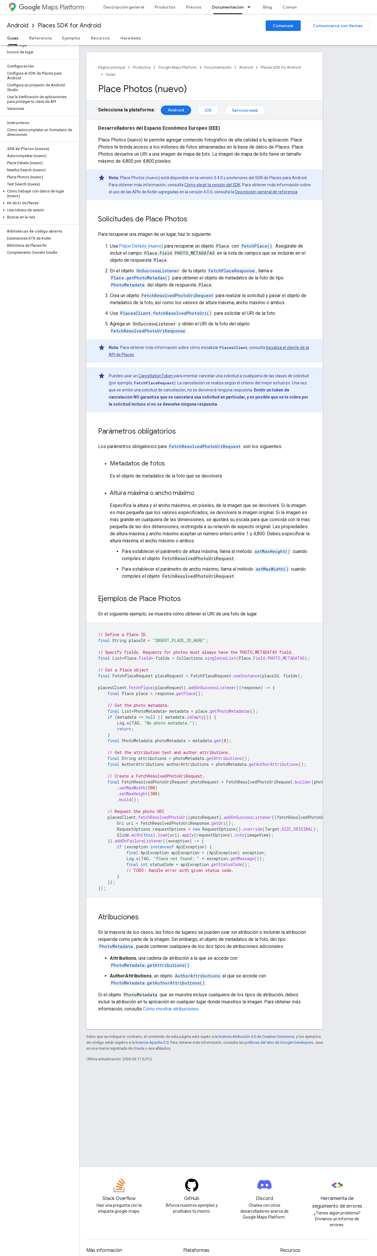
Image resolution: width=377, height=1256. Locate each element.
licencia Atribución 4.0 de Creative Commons (256, 1036)
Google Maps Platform (177, 67)
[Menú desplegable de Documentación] (251, 7)
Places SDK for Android (69, 25)
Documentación (218, 67)
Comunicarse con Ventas (338, 25)
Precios (193, 7)
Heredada (130, 38)
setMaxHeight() (272, 551)
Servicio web (245, 110)
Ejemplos (71, 38)
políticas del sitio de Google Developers (279, 1042)
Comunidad (293, 7)
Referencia (40, 38)
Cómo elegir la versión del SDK (212, 184)
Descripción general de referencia (266, 192)
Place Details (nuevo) (141, 246)
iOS (207, 110)
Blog (267, 7)
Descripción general (123, 7)
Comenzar (283, 25)
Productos (165, 7)
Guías (110, 74)
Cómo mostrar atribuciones (171, 1009)
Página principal (111, 67)
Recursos (100, 38)
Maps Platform (51, 7)
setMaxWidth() (272, 569)
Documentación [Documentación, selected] (228, 7)
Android (17, 25)
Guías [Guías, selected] (13, 38)
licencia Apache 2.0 (151, 1042)
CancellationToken (155, 375)
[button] (38, 194)
